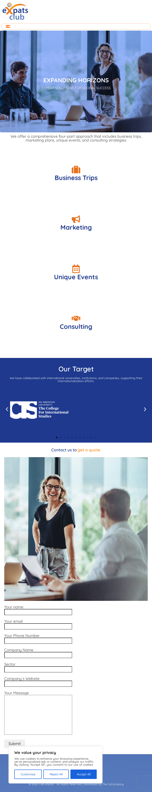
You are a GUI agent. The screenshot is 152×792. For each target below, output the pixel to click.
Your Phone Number (38, 638)
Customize (28, 774)
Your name (38, 610)
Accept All (84, 774)
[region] (55, 764)
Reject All (56, 774)
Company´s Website (38, 681)
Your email (38, 624)
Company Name (38, 653)
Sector (38, 667)
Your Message (38, 713)
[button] (7, 409)
